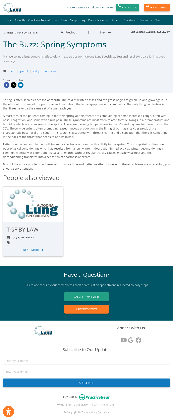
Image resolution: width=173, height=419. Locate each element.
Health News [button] (60, 20)
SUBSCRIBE (86, 383)
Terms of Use (107, 404)
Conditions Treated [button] (39, 20)
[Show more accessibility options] (8, 411)
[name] (86, 360)
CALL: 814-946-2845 (86, 297)
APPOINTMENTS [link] (86, 309)
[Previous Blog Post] (69, 32)
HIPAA (94, 404)
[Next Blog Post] (105, 32)
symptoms (50, 71)
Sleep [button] (73, 20)
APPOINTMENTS (157, 7)
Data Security (81, 404)
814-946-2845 (127, 7)
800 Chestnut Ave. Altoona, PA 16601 (91, 7)
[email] (86, 371)
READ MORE (33, 250)
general (24, 71)
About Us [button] (20, 20)
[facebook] (137, 338)
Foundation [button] (130, 20)
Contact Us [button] (145, 20)
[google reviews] (130, 338)
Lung (82, 20)
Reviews (116, 20)
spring (36, 71)
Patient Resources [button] (98, 20)
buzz (12, 71)
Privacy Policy (63, 404)
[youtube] (122, 338)
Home (8, 20)
